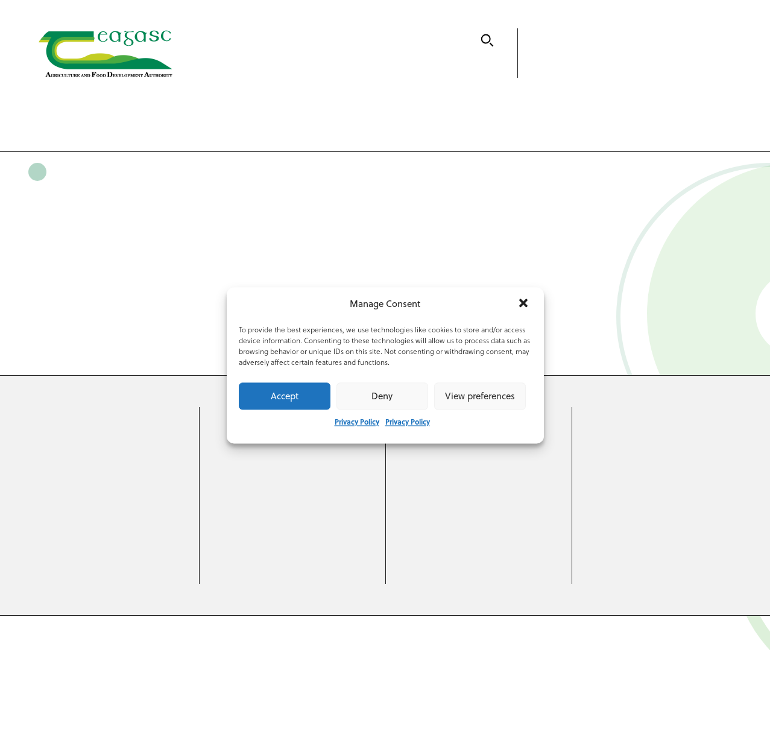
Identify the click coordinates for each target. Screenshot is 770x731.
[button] (524, 304)
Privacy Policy (357, 422)
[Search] (487, 40)
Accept (284, 396)
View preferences (480, 396)
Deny (382, 396)
